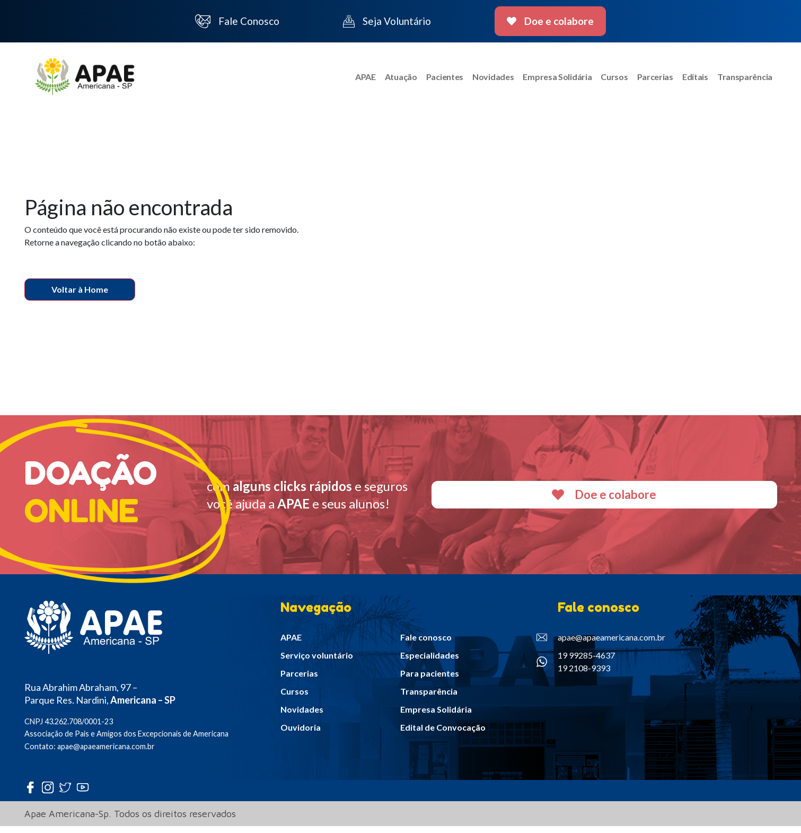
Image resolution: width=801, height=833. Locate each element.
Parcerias (651, 80)
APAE (352, 80)
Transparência (743, 80)
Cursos (608, 80)
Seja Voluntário (386, 21)
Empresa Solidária (550, 80)
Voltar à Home (79, 296)
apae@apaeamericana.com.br (600, 643)
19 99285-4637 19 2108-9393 (575, 667)
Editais (693, 80)
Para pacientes (429, 679)
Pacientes (434, 80)
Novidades (484, 80)
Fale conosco (426, 643)
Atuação (389, 80)
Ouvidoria (300, 734)
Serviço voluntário (316, 661)
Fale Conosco (237, 21)
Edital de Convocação (443, 734)
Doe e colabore (550, 21)
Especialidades (429, 661)
